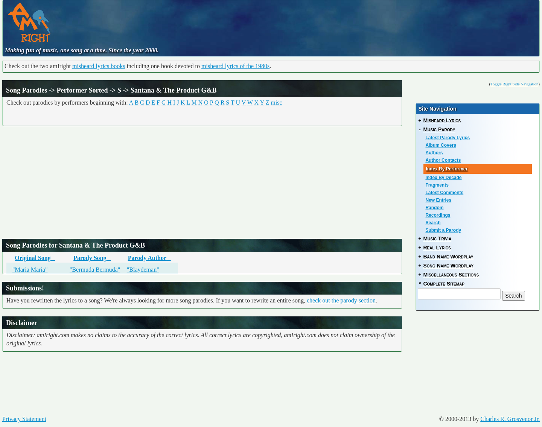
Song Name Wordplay (448, 266)
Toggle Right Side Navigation (514, 84)
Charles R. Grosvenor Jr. (510, 419)
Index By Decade (443, 177)
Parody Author (149, 258)
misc (276, 102)
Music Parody (439, 129)
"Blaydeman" (143, 269)
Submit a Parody (443, 230)
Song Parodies (26, 90)
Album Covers (440, 145)
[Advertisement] (233, 21)
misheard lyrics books (98, 66)
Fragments (436, 185)
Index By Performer (446, 169)
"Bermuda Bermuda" (95, 269)
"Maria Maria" (29, 269)
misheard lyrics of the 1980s (235, 66)
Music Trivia (437, 239)
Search (432, 222)
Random (434, 207)
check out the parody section (341, 300)
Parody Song (92, 258)
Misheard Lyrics (442, 120)
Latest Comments (444, 192)
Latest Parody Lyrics (447, 137)
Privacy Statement (24, 419)
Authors (434, 152)
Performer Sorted (82, 90)
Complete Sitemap (443, 284)
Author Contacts (443, 160)
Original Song (35, 258)
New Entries (438, 200)
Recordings (437, 215)
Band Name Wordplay (448, 257)
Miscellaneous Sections (451, 275)
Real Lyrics (437, 248)
